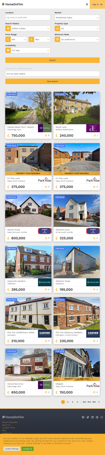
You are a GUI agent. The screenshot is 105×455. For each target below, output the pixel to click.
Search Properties (9, 422)
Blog (4, 430)
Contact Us (7, 433)
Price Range (11, 34)
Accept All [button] (27, 449)
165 (94, 402)
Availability (10, 45)
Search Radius (12, 23)
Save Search (52, 81)
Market (58, 12)
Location (9, 12)
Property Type (61, 23)
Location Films (8, 428)
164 (89, 402)
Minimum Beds (62, 34)
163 (84, 402)
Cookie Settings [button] (11, 449)
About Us (6, 425)
